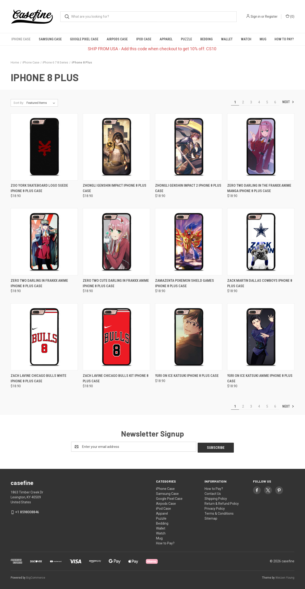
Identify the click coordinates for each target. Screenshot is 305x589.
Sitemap (211, 517)
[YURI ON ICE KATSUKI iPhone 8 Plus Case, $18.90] (188, 337)
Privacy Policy (215, 507)
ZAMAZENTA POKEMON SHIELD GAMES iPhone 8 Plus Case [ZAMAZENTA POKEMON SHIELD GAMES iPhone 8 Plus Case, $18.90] (184, 283)
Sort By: (18, 103)
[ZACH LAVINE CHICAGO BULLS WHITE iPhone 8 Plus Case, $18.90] (44, 337)
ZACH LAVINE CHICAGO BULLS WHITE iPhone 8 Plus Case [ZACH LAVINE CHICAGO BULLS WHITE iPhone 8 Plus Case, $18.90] (38, 378)
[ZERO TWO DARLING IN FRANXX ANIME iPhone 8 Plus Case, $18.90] (44, 241)
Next (288, 102)
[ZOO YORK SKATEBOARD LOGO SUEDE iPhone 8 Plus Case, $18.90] (44, 147)
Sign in (256, 16)
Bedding (206, 39)
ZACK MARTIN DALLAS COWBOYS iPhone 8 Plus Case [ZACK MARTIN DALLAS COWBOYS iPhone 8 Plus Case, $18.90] (259, 283)
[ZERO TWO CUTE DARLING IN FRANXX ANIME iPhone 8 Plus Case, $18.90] (116, 241)
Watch (246, 39)
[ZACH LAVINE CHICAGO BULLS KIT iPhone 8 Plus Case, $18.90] (116, 337)
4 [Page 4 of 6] (259, 102)
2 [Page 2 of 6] (243, 102)
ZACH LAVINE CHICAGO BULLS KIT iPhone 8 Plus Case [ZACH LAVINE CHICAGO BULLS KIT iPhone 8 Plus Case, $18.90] (115, 378)
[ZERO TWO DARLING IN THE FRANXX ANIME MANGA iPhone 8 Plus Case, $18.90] (260, 147)
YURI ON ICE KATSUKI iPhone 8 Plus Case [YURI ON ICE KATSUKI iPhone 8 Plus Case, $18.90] (187, 376)
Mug (263, 39)
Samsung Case (50, 39)
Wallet (227, 39)
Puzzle (186, 39)
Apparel (166, 39)
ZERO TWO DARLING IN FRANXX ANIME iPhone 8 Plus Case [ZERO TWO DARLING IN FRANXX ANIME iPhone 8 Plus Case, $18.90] (39, 283)
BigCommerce (35, 577)
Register (271, 16)
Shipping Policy (216, 498)
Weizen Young (284, 577)
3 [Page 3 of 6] (251, 102)
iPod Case (143, 39)
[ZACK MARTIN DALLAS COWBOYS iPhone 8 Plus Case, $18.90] (260, 241)
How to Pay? (284, 39)
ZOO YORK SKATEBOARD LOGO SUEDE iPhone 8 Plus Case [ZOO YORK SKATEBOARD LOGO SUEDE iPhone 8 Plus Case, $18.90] (39, 188)
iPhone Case (20, 39)
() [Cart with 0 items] (290, 16)
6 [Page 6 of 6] (275, 102)
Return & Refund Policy (222, 503)
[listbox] (42, 102)
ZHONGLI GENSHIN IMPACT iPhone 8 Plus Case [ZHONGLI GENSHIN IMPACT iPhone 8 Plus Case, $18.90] (114, 188)
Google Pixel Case (84, 39)
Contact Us (213, 493)
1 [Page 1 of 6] (235, 102)
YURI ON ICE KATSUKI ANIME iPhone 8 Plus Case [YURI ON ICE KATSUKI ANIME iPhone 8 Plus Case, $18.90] (259, 378)
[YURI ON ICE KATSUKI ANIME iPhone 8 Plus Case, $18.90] (260, 337)
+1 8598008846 (27, 511)
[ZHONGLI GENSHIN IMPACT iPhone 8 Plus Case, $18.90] (116, 147)
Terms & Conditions (219, 512)
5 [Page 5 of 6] (267, 102)
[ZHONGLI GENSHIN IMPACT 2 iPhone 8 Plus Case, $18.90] (188, 147)
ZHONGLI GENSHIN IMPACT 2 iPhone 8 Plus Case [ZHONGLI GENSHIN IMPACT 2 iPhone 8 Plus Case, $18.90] (188, 188)
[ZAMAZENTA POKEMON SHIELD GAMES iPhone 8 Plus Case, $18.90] (188, 241)
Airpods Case (117, 39)
